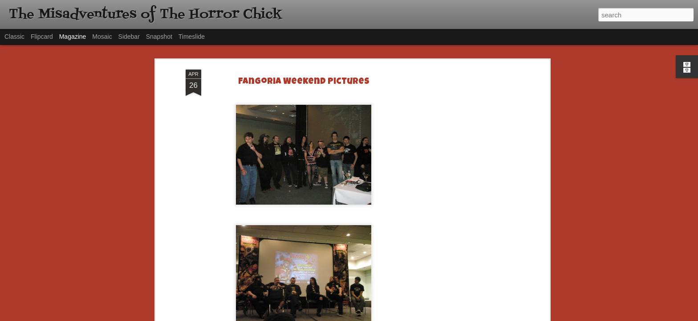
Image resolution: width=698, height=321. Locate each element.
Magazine (72, 36)
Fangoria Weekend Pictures (303, 82)
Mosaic (102, 36)
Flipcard (42, 36)
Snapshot (159, 36)
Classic (14, 36)
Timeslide (192, 36)
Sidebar (129, 36)
